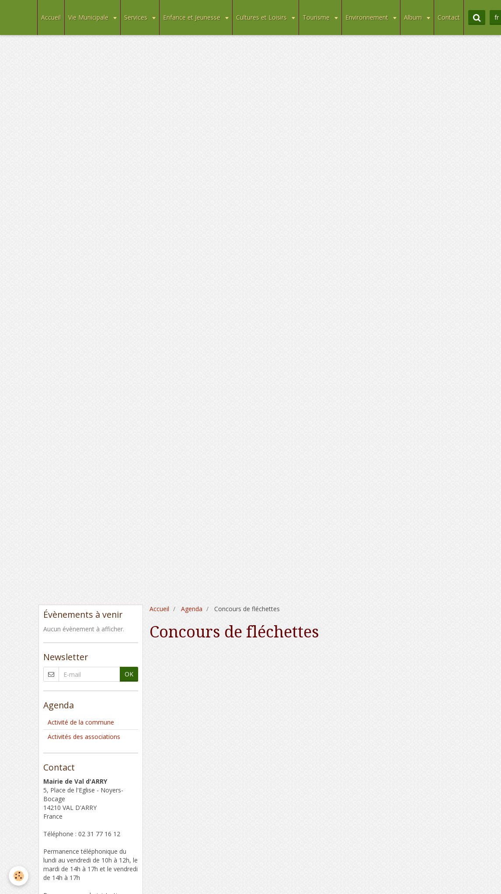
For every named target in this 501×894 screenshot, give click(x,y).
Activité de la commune (81, 722)
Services (136, 17)
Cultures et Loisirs (262, 17)
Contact (449, 17)
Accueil (51, 17)
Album (414, 17)
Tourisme (317, 17)
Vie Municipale (89, 17)
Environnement (367, 17)
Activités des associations (84, 736)
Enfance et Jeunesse (192, 17)
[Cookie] (18, 876)
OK (129, 674)
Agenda (191, 609)
